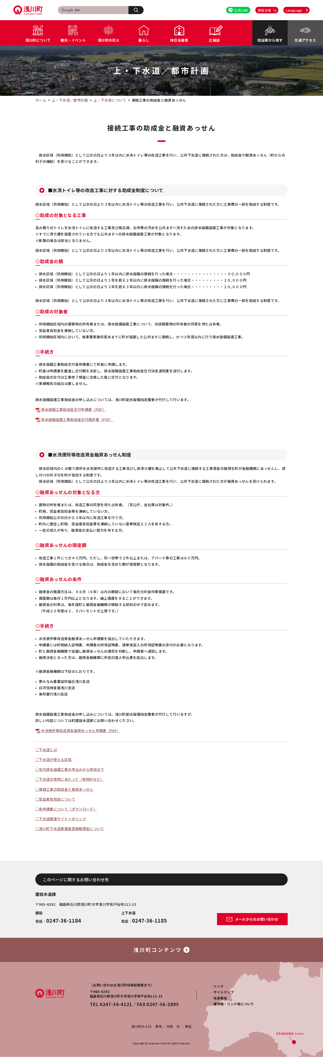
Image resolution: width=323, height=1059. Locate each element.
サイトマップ (223, 994)
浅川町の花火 (108, 40)
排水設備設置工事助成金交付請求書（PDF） (77, 419)
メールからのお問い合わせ (252, 919)
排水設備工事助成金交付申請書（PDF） (73, 409)
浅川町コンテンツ (161, 950)
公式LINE (238, 10)
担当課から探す (270, 40)
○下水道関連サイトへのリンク (60, 818)
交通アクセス (305, 40)
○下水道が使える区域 (53, 759)
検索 (139, 9)
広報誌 (214, 40)
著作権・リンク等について (233, 1006)
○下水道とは (46, 749)
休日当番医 (179, 40)
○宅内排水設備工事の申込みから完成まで (69, 769)
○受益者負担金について (55, 799)
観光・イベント (73, 40)
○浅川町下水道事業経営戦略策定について (69, 828)
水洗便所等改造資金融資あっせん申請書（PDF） (80, 730)
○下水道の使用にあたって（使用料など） (69, 779)
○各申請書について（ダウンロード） (66, 808)
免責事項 (220, 1000)
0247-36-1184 (63, 920)
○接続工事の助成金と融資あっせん (64, 789)
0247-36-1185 (149, 920)
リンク (218, 988)
